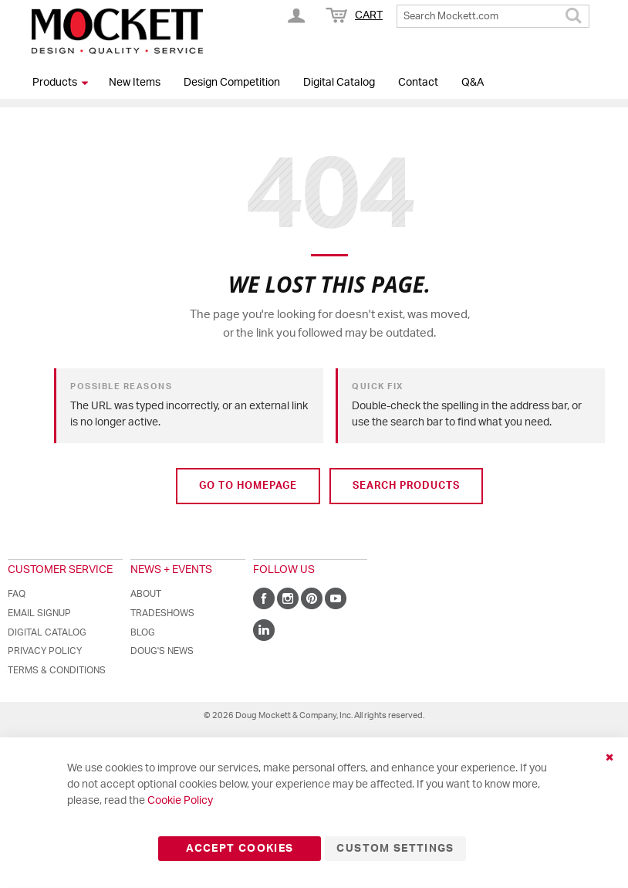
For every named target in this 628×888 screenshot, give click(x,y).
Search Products (406, 486)
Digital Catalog (339, 82)
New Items (134, 82)
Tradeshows (162, 613)
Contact (418, 82)
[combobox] (493, 16)
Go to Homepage (248, 486)
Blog (142, 632)
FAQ (16, 593)
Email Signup (39, 613)
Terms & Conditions (57, 670)
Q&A (472, 82)
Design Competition (232, 82)
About (145, 593)
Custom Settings (395, 848)
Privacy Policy (45, 651)
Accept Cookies (239, 848)
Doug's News (162, 651)
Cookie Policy (180, 800)
